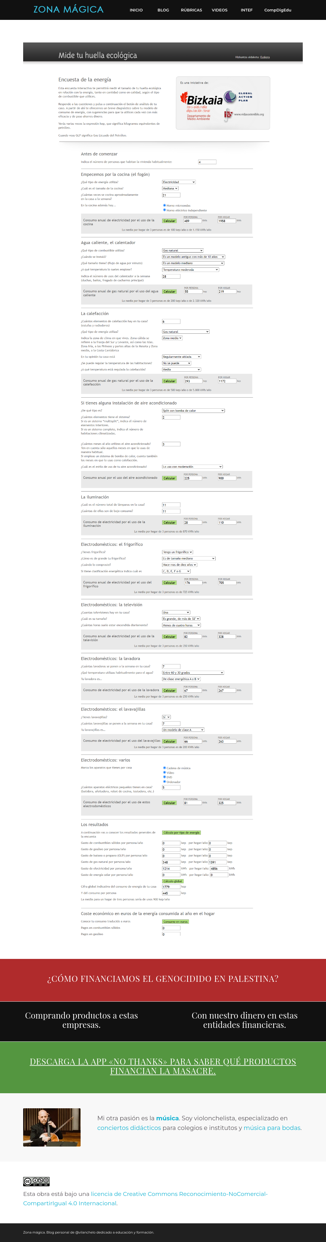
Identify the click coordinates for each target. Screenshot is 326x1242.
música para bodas (272, 1127)
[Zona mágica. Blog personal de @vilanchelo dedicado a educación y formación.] (68, 10)
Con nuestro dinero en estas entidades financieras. (245, 1020)
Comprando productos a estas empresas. (81, 1020)
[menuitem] (136, 10)
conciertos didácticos (129, 1127)
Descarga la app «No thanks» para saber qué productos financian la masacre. (163, 1066)
